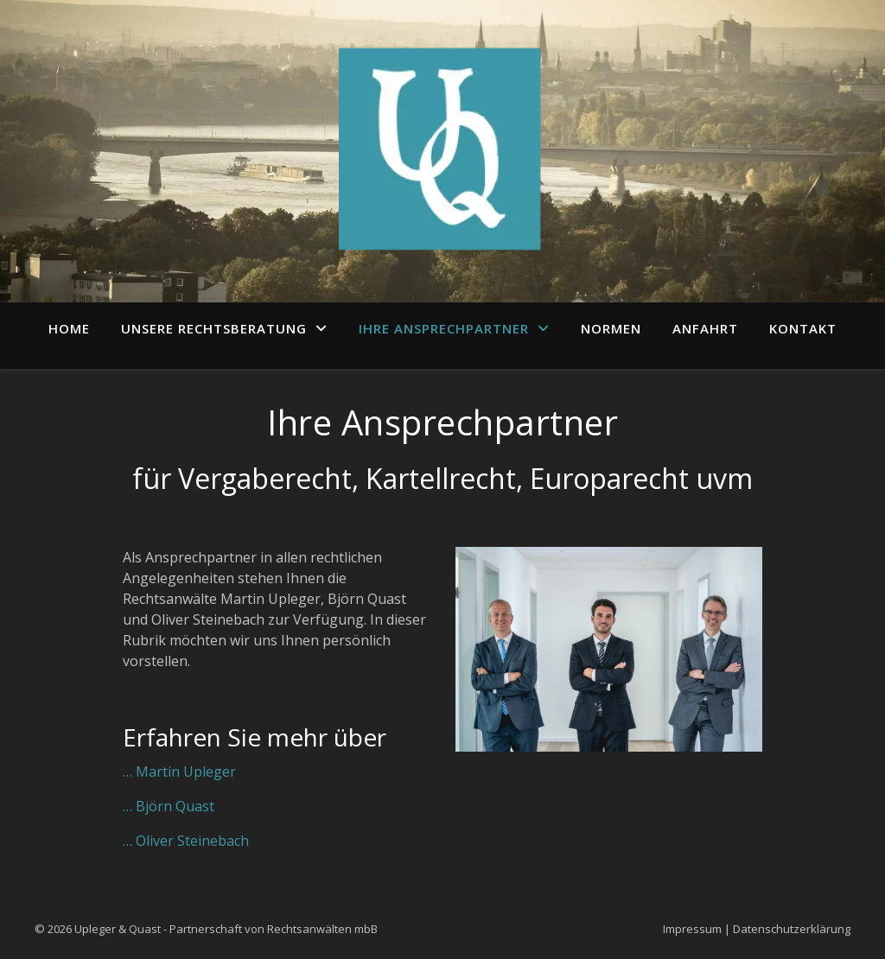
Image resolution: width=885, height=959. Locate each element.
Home (69, 328)
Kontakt (803, 328)
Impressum (692, 929)
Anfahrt (705, 328)
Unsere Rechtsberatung (214, 328)
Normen (611, 328)
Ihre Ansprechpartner (444, 328)
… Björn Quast (168, 806)
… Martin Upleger (179, 771)
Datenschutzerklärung (791, 929)
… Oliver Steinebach (186, 840)
